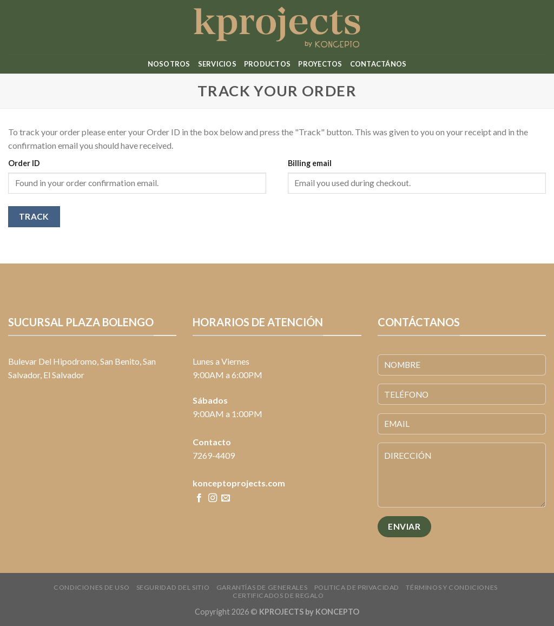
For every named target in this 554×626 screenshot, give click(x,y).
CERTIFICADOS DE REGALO (278, 595)
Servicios (217, 64)
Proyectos (320, 64)
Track (34, 216)
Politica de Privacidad (356, 587)
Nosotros (169, 64)
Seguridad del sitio (173, 587)
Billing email (310, 163)
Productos (267, 64)
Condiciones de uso (91, 587)
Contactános (378, 64)
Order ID (24, 163)
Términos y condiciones (451, 587)
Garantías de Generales (261, 587)
